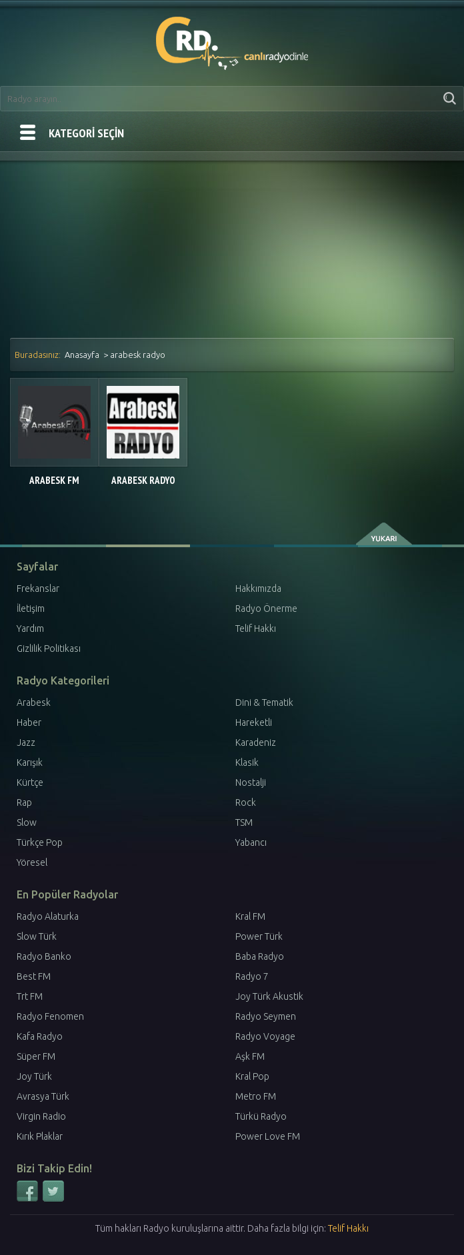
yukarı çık (385, 534)
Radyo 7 (252, 976)
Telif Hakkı (255, 628)
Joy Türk (34, 1076)
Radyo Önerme (266, 608)
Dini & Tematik (264, 702)
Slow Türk (37, 936)
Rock (245, 802)
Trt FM (30, 996)
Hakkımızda (258, 588)
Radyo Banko (44, 956)
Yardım (30, 628)
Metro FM (255, 1096)
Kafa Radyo (40, 1036)
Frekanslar (38, 588)
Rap (24, 802)
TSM (244, 822)
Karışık (30, 762)
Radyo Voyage (265, 1036)
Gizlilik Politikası (49, 648)
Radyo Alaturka (48, 916)
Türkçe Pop (40, 842)
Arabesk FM (54, 480)
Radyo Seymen (265, 1016)
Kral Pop (252, 1076)
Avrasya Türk (43, 1096)
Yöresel (32, 862)
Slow (27, 822)
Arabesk (34, 702)
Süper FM (36, 1056)
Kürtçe (30, 782)
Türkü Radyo (261, 1116)
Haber (29, 722)
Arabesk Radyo (143, 480)
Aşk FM (250, 1056)
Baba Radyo (259, 956)
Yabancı (251, 842)
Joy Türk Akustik (269, 996)
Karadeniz (255, 742)
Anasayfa (82, 354)
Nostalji (250, 782)
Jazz (26, 742)
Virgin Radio (41, 1116)
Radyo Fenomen (50, 1016)
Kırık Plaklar (40, 1136)
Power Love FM (267, 1136)
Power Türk (259, 936)
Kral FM (250, 916)
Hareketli (253, 722)
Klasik (247, 762)
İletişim (31, 608)
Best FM (34, 976)
